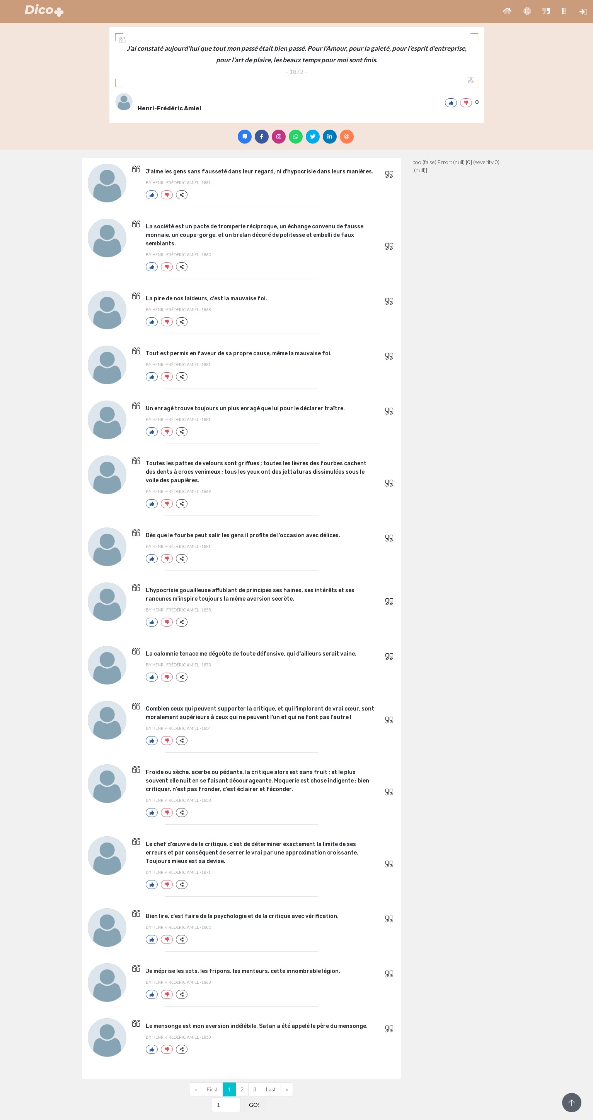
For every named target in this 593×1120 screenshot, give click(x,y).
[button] (507, 11)
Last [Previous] (271, 1089)
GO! (254, 1104)
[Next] (287, 1089)
